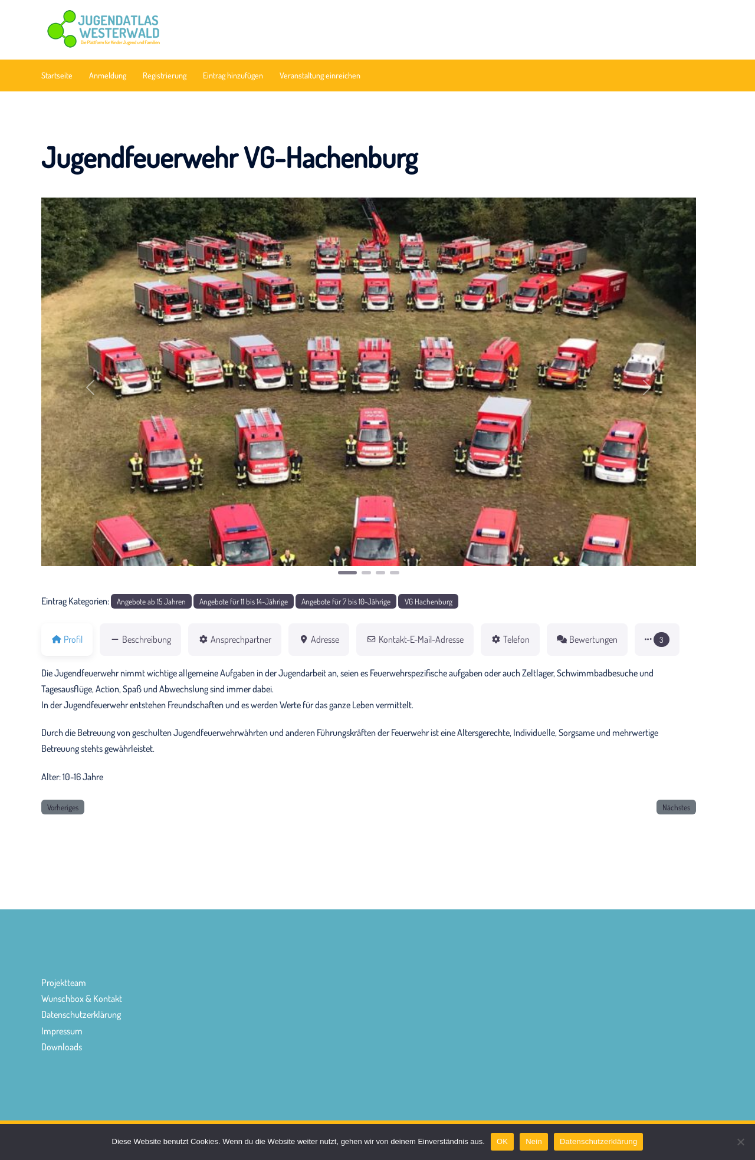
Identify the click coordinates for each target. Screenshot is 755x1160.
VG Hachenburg (428, 601)
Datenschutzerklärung (81, 1014)
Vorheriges (62, 807)
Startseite (57, 75)
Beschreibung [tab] (140, 639)
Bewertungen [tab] (587, 639)
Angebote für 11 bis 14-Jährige (243, 601)
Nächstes (676, 807)
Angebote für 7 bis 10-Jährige (345, 601)
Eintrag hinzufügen (233, 75)
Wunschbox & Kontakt (81, 998)
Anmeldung (107, 75)
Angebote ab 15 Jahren (151, 601)
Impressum (62, 1031)
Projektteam (63, 982)
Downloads (61, 1047)
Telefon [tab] (510, 639)
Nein (534, 1141)
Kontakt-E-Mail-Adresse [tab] (415, 639)
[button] (90, 387)
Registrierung (164, 75)
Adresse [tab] (318, 639)
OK (502, 1141)
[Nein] (740, 1142)
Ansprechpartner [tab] (234, 639)
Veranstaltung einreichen (320, 75)
